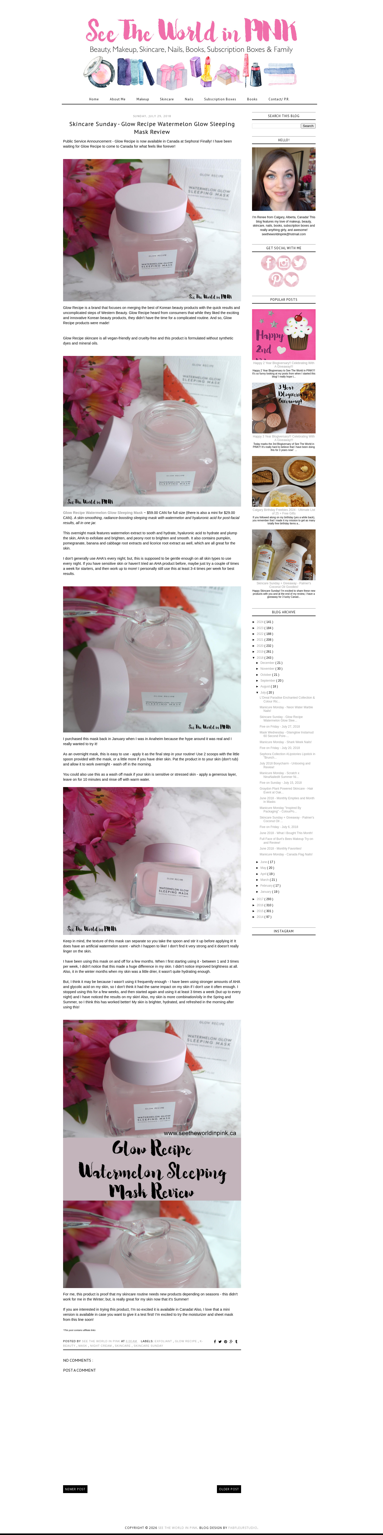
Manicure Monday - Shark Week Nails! (286, 742)
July (263, 692)
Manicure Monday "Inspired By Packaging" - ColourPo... (280, 809)
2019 (260, 651)
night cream (101, 1345)
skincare (123, 1345)
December (267, 663)
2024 (260, 622)
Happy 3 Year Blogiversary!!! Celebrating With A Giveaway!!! (284, 438)
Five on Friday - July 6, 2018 (279, 827)
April (263, 874)
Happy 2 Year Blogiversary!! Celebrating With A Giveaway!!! (283, 364)
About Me (118, 99)
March (265, 880)
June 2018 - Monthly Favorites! (281, 848)
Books (252, 99)
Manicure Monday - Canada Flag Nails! (286, 854)
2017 (260, 899)
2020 (260, 646)
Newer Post (75, 1489)
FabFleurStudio (242, 1528)
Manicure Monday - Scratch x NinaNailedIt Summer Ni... (279, 774)
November (267, 668)
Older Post (229, 1489)
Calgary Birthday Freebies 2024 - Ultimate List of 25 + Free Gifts (284, 511)
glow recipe (186, 1341)
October (266, 675)
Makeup (143, 99)
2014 (260, 917)
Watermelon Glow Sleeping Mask (114, 513)
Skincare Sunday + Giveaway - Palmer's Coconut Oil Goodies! (284, 585)
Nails (189, 99)
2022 (260, 634)
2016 (260, 905)
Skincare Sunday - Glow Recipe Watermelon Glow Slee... (281, 718)
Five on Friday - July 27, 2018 (280, 726)
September (268, 680)
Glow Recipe (74, 513)
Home (94, 99)
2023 (260, 628)
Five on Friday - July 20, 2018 (280, 748)
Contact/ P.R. (279, 99)
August (265, 686)
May (263, 868)
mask (83, 1345)
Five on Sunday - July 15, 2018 (281, 783)
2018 (260, 658)
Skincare (167, 99)
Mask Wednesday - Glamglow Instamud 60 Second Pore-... (287, 734)
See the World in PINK (177, 1528)
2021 (260, 639)
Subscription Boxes (220, 99)
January (266, 892)
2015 (260, 911)
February (266, 885)
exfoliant (164, 1341)
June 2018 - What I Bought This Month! (286, 833)
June (264, 862)
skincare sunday (148, 1345)
